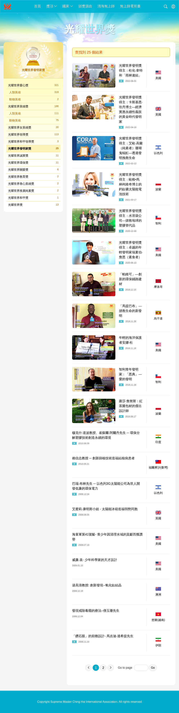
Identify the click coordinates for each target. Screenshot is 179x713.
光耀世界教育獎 (33, 176)
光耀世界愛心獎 (33, 85)
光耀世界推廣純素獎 (33, 190)
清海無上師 (106, 6)
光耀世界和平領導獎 (33, 141)
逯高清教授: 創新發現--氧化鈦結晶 (96, 585)
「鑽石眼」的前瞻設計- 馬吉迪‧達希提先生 (102, 636)
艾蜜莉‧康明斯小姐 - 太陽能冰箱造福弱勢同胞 (105, 509)
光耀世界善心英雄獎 (33, 183)
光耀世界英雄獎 (33, 106)
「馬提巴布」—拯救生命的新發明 (130, 310)
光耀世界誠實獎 (33, 155)
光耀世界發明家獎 (33, 148)
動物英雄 (34, 99)
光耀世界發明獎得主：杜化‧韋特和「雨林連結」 (131, 70)
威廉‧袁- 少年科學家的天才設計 (94, 560)
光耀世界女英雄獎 (33, 127)
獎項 (51, 6)
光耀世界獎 (33, 204)
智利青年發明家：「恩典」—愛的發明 (130, 374)
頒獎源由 (85, 6)
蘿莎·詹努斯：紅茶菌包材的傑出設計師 (131, 406)
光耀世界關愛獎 (33, 169)
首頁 (37, 6)
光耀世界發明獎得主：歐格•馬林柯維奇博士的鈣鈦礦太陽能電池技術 (130, 184)
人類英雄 (34, 92)
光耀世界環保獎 (33, 162)
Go (153, 667)
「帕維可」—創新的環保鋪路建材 (130, 279)
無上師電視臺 (130, 6)
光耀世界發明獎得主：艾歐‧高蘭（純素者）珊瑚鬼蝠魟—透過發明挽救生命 (131, 148)
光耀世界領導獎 (33, 134)
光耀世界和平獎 (33, 197)
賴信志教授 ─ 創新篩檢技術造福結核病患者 (103, 458)
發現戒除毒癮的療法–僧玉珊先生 (95, 610)
